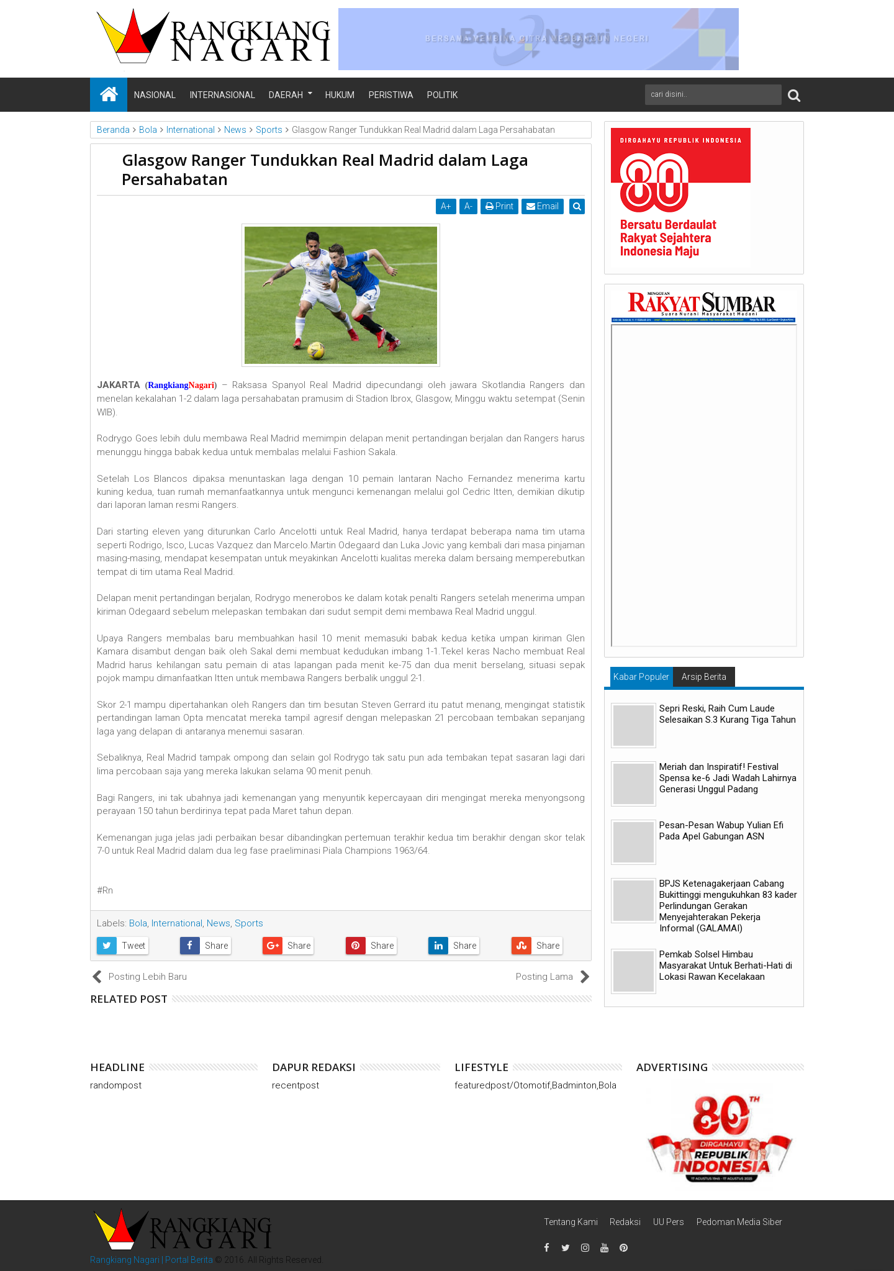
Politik (442, 95)
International (176, 923)
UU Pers (668, 1222)
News (218, 923)
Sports (249, 923)
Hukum (339, 95)
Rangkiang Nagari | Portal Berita (151, 1260)
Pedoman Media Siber (739, 1222)
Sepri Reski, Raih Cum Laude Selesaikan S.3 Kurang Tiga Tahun (727, 714)
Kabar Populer (641, 677)
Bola (138, 923)
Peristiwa (391, 95)
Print (501, 206)
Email (544, 206)
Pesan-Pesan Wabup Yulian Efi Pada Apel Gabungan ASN (721, 831)
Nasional (155, 95)
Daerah (286, 95)
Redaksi (625, 1222)
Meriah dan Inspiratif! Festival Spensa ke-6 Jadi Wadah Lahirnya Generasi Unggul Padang (728, 778)
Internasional (222, 95)
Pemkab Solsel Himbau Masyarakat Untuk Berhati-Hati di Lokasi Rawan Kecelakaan (725, 965)
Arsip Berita (704, 677)
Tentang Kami (571, 1222)
